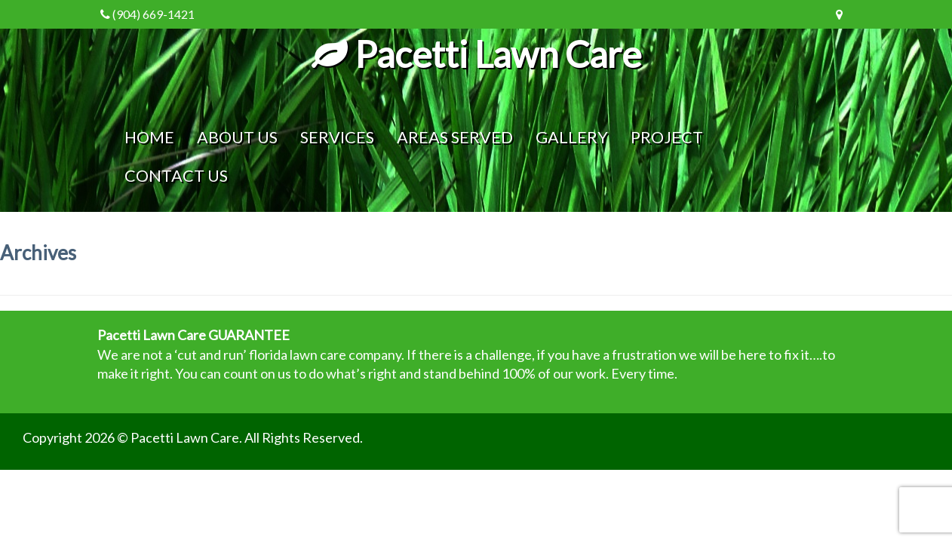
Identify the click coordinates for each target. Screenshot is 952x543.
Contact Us (176, 176)
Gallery (572, 137)
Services (337, 137)
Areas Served (455, 137)
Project (667, 137)
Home (149, 137)
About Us (237, 137)
